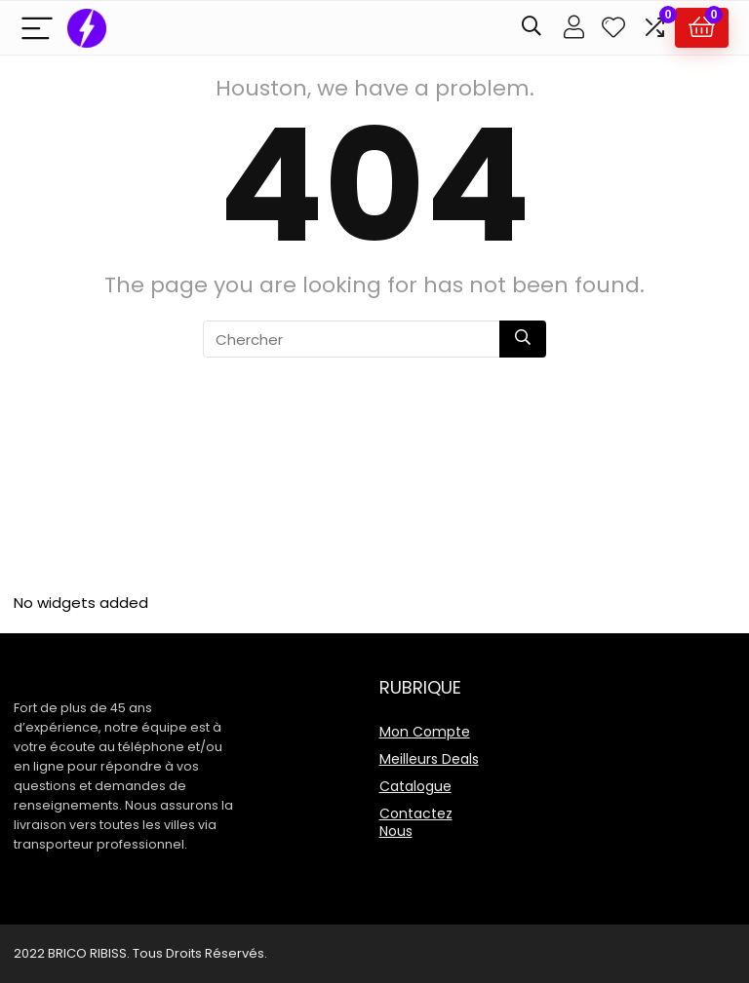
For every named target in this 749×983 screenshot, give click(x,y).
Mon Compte (424, 731)
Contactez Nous (416, 822)
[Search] (531, 28)
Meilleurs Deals (429, 759)
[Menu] (37, 28)
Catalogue (415, 786)
